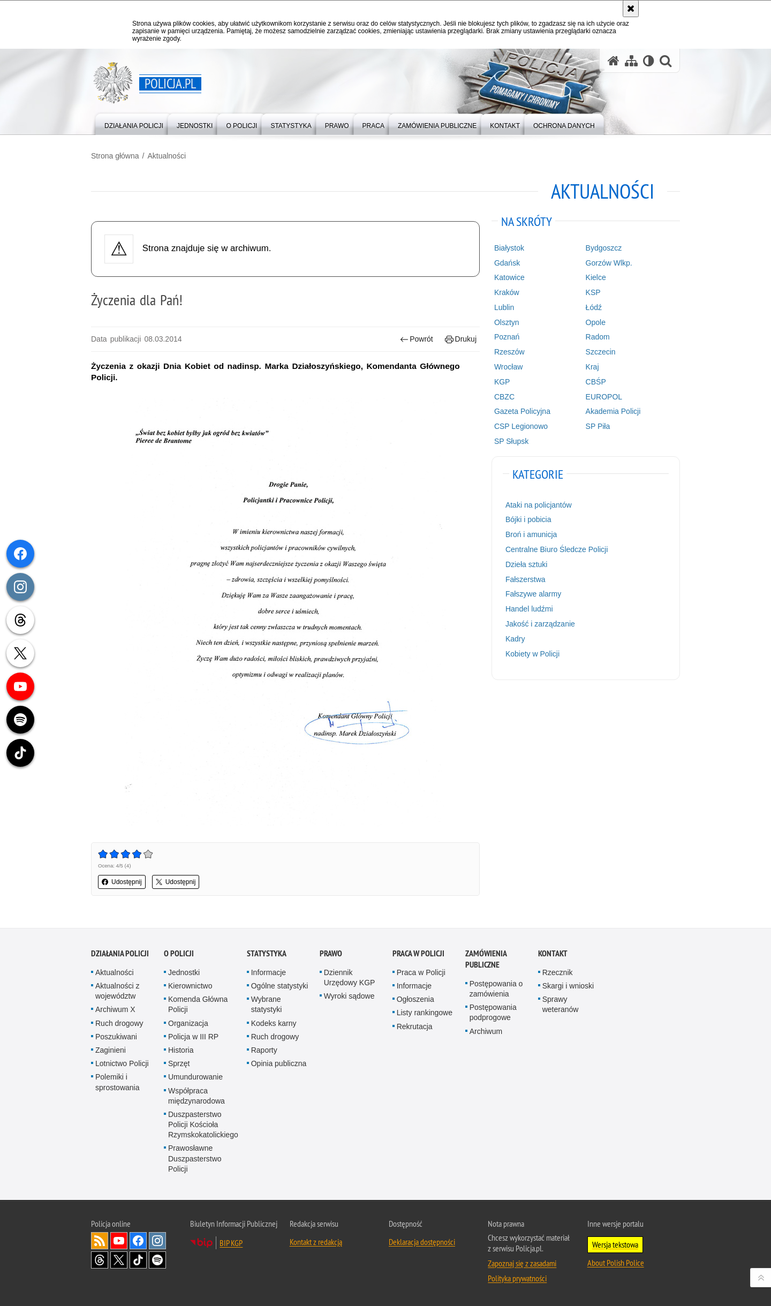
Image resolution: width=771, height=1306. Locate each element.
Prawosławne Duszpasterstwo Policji (195, 1158)
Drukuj (461, 339)
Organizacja (188, 1023)
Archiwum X (115, 1009)
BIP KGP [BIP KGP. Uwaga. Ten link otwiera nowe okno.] (231, 1242)
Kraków (506, 292)
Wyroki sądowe (349, 996)
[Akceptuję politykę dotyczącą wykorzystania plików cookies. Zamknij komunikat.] (631, 8)
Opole (596, 322)
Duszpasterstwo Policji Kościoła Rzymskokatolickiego (203, 1124)
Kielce (596, 277)
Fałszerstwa (525, 579)
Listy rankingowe (424, 1012)
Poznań (506, 337)
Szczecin (601, 352)
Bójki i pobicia (528, 519)
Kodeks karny (274, 1023)
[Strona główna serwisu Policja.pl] (613, 60)
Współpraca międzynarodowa (196, 1095)
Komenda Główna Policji (198, 1004)
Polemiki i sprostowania (117, 1082)
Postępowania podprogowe (493, 1012)
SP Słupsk (511, 441)
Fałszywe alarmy (533, 594)
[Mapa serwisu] (631, 60)
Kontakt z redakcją (316, 1241)
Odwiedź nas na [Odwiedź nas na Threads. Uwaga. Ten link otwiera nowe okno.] (99, 1260)
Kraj (592, 367)
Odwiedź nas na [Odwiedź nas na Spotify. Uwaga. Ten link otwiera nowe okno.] (157, 1260)
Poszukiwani (116, 1036)
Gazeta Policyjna (522, 411)
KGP (502, 382)
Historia (180, 1050)
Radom (598, 337)
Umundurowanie (195, 1077)
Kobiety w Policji (532, 654)
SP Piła (598, 426)
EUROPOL (604, 396)
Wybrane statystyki (266, 1004)
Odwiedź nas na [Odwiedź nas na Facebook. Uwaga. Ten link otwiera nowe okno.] (138, 1240)
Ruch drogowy (119, 1023)
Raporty (264, 1050)
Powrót (416, 339)
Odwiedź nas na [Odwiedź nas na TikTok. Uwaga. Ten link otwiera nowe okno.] (138, 1260)
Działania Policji (120, 953)
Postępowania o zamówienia (496, 988)
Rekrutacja (415, 1026)
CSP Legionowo (521, 426)
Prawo (331, 953)
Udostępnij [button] (122, 882)
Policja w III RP (193, 1036)
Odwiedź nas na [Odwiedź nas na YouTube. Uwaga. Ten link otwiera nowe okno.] (118, 1240)
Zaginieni (110, 1050)
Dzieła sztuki (526, 564)
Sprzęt (179, 1063)
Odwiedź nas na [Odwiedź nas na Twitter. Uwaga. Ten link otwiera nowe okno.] (118, 1260)
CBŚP (596, 382)
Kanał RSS (99, 1240)
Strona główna (115, 156)
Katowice (509, 277)
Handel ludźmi (529, 609)
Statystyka (266, 953)
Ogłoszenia (415, 999)
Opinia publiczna (279, 1063)
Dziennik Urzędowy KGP (349, 977)
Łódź (594, 307)
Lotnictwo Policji (122, 1063)
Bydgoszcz (604, 248)
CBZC (504, 396)
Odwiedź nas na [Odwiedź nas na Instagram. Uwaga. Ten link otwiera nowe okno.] (157, 1240)
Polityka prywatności (517, 1278)
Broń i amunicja (531, 534)
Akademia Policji (613, 411)
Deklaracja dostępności (422, 1241)
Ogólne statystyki (279, 986)
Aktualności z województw (117, 991)
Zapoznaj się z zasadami (522, 1263)
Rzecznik (557, 972)
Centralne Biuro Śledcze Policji (556, 549)
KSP (593, 292)
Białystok (509, 248)
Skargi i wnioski (568, 986)
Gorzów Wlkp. (609, 263)
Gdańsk (507, 263)
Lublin (504, 307)
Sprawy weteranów (560, 1004)
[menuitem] (134, 123)
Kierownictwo (190, 986)
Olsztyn (506, 322)
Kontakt (553, 953)
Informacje (268, 972)
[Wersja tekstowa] (648, 60)
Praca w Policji (418, 953)
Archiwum (486, 1031)
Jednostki (184, 972)
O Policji (179, 953)
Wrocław (508, 367)
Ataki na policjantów (538, 505)
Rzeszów (509, 352)
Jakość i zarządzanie (540, 624)
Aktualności (166, 156)
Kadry (515, 639)
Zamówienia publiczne (486, 959)
